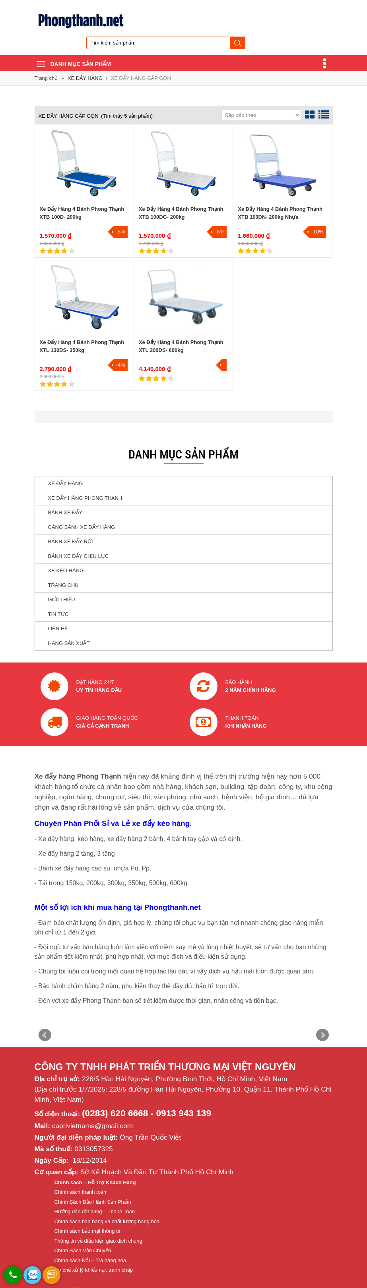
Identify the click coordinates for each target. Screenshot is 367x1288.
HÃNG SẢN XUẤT (69, 643)
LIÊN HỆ (58, 628)
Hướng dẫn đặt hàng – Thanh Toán (94, 1211)
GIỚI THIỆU (61, 599)
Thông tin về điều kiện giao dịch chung (98, 1241)
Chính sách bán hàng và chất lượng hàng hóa (107, 1221)
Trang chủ (46, 78)
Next (322, 1035)
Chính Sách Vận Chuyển (82, 1250)
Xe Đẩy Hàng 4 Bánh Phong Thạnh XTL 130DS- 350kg (82, 346)
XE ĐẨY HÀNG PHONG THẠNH (85, 498)
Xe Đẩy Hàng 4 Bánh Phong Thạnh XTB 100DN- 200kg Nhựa (280, 213)
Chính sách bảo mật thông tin (88, 1231)
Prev (45, 1035)
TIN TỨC (58, 614)
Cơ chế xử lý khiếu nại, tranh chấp (93, 1270)
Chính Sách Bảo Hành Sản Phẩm (92, 1202)
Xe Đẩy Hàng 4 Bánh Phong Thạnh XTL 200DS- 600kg (181, 346)
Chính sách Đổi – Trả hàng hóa (90, 1260)
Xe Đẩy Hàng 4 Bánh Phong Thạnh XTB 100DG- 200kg (181, 213)
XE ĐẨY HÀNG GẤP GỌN (141, 78)
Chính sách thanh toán (80, 1192)
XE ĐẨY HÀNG (86, 78)
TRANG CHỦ (63, 585)
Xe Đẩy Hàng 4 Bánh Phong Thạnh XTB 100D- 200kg (82, 213)
